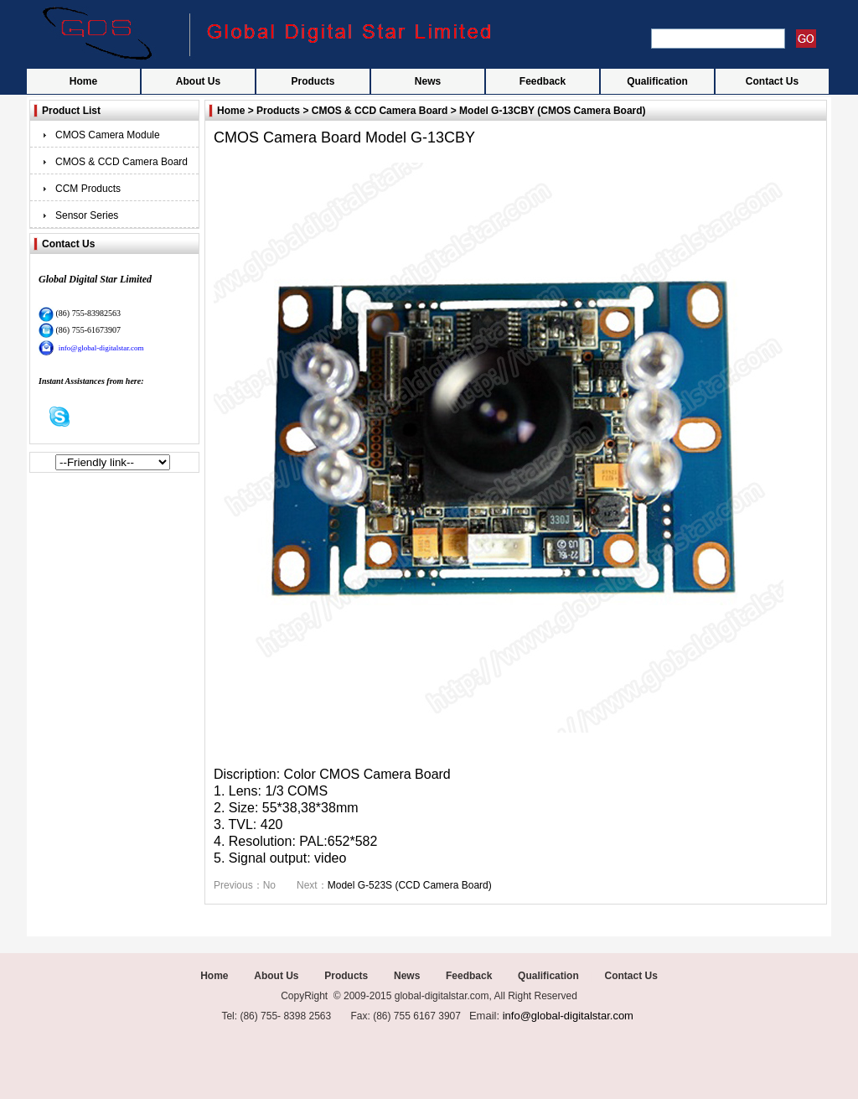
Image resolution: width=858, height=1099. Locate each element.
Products (312, 81)
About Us (198, 81)
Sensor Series (86, 215)
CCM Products (88, 188)
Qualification (657, 81)
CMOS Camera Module (107, 135)
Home (83, 81)
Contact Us (772, 81)
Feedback (542, 81)
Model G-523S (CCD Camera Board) (410, 885)
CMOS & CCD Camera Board (121, 162)
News (428, 81)
